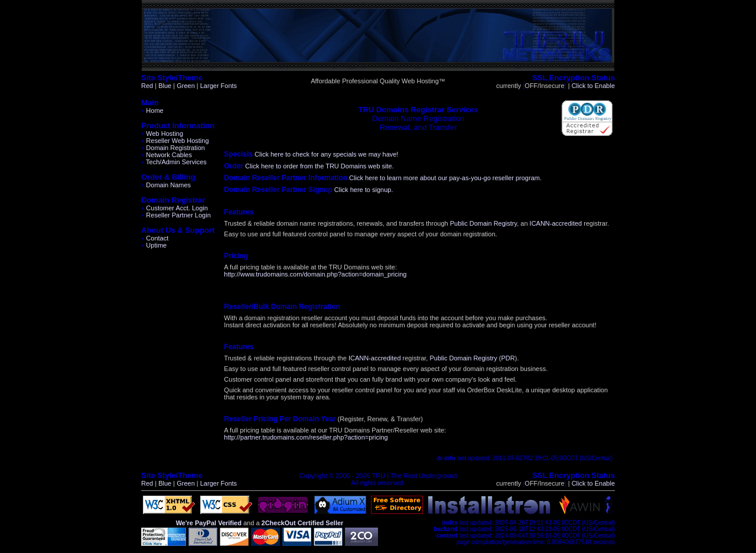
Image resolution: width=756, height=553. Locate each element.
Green (186, 85)
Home (152, 110)
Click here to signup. (363, 189)
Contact (154, 238)
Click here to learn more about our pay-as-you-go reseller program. (445, 177)
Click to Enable (593, 85)
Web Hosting (162, 133)
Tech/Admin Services (174, 161)
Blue (164, 85)
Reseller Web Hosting (175, 140)
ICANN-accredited (556, 223)
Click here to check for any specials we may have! (326, 154)
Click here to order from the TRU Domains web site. (319, 166)
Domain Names (166, 184)
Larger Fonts (218, 85)
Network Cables (166, 154)
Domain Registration (173, 147)
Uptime (154, 245)
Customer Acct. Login (174, 208)
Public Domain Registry (483, 223)
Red (147, 85)
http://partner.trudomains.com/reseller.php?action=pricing (305, 437)
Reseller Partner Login (176, 215)
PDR (507, 358)
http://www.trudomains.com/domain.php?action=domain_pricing (315, 274)
